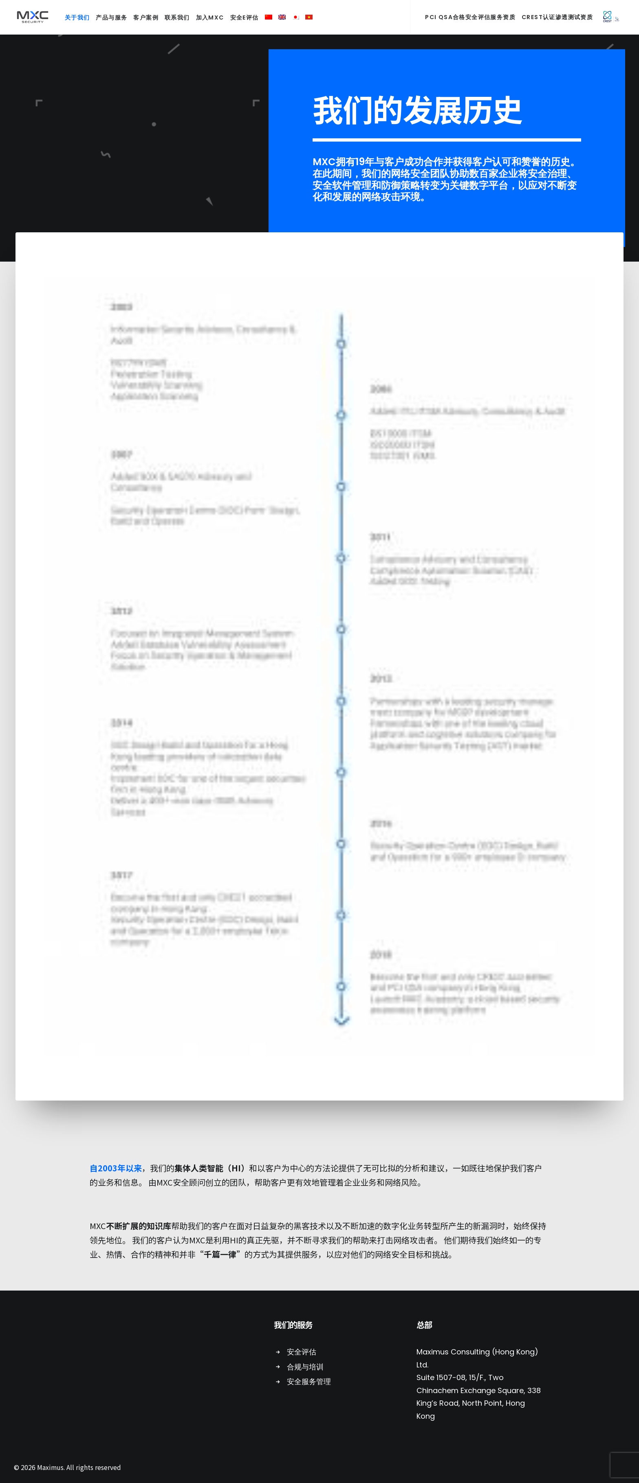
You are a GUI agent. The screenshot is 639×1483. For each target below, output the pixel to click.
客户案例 (142, 17)
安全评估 (301, 1352)
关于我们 (73, 17)
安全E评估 (241, 17)
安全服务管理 (309, 1381)
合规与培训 (305, 1367)
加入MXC (206, 17)
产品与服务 (107, 17)
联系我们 (173, 17)
